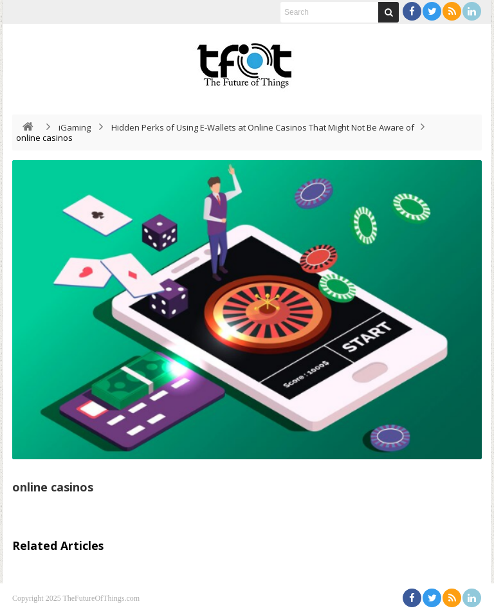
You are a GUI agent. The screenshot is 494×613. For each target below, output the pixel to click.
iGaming (75, 127)
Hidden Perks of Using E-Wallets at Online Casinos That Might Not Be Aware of (262, 127)
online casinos (52, 487)
